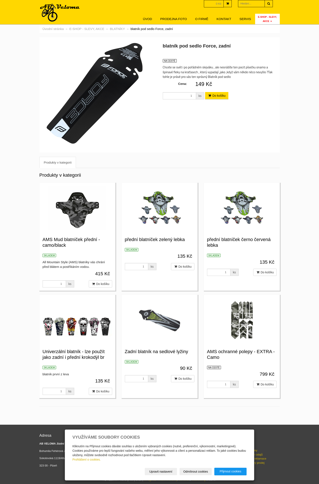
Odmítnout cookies (195, 471)
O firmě (202, 19)
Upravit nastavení (160, 471)
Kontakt (224, 19)
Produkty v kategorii (58, 162)
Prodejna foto (173, 19)
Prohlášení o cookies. (87, 459)
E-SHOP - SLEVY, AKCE (267, 19)
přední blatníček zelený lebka (155, 239)
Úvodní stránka (53, 29)
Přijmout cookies (230, 471)
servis (245, 19)
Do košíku (217, 95)
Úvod (147, 19)
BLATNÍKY (117, 29)
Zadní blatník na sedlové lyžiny (156, 351)
